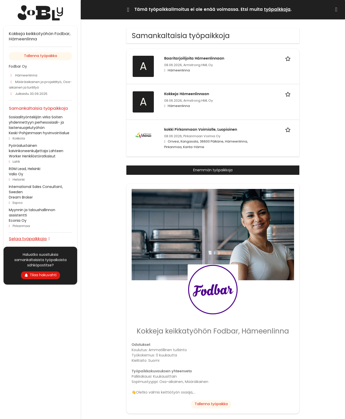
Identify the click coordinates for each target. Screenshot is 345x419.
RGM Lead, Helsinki (24, 168)
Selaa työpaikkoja (28, 238)
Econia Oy (17, 220)
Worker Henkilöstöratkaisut (32, 156)
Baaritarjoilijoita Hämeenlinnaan (194, 58)
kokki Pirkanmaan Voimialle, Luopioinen (200, 129)
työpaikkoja (277, 9)
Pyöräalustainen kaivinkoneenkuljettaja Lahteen (36, 148)
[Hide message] (337, 9)
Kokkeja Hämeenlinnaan (186, 94)
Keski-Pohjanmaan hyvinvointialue (39, 132)
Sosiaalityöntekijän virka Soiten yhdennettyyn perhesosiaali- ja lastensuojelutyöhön (36, 122)
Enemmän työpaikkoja (213, 170)
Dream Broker (21, 197)
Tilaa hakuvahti (40, 274)
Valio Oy (16, 174)
